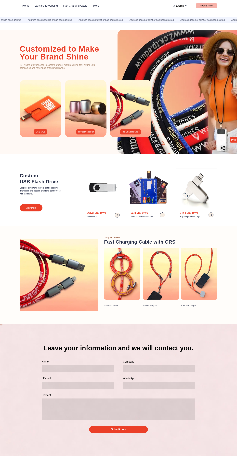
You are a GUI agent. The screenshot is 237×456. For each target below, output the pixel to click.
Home (25, 5)
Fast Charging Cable (75, 5)
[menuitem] (26, 5)
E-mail (47, 378)
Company (128, 361)
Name (45, 361)
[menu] (68, 5)
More (96, 5)
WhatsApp (129, 378)
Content (46, 395)
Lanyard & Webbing (46, 5)
